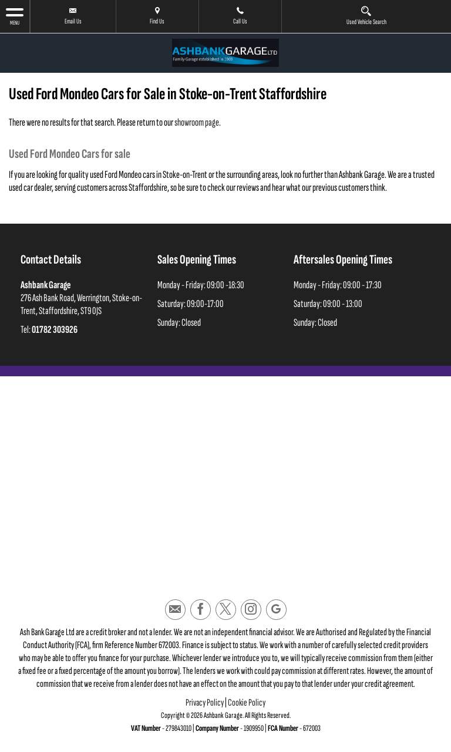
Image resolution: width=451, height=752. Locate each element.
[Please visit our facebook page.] (200, 609)
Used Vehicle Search (366, 16)
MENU (14, 16)
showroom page (196, 122)
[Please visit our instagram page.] (251, 609)
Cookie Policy (246, 703)
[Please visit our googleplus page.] (276, 609)
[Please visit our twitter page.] (226, 609)
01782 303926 (55, 329)
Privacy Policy (205, 703)
